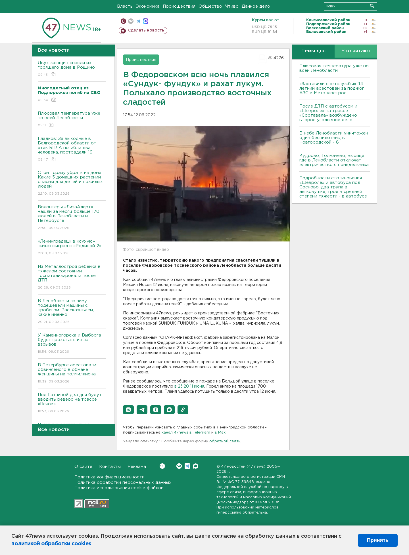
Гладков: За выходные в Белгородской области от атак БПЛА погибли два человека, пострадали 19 (72, 149)
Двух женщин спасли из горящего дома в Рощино (72, 69)
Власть (125, 6)
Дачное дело (256, 6)
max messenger (145, 21)
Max (195, 466)
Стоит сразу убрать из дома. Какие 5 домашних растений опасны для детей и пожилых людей (72, 183)
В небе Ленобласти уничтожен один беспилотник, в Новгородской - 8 (333, 137)
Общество (210, 6)
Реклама (137, 466)
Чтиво (232, 6)
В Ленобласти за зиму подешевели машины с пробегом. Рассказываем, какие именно (72, 311)
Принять (378, 540)
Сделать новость (146, 30)
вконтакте (130, 21)
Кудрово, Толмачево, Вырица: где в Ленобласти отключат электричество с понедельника (334, 160)
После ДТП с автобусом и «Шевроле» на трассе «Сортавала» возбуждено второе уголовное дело (328, 113)
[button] (128, 409)
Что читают (356, 51)
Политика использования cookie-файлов (119, 488)
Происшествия (179, 6)
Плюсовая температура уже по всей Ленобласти (72, 120)
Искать (372, 6)
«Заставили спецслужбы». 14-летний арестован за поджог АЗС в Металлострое (332, 88)
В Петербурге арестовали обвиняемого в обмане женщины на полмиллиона (72, 373)
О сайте (83, 466)
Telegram (187, 466)
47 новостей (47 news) (243, 466)
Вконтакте (162, 466)
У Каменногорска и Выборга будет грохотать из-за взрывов (72, 343)
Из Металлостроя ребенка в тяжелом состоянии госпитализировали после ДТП (72, 277)
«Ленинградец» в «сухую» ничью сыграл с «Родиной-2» (72, 247)
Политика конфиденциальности (109, 477)
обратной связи (225, 441)
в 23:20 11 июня (188, 386)
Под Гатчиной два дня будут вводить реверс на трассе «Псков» (72, 403)
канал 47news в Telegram (186, 432)
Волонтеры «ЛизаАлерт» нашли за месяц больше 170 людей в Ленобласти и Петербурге (72, 217)
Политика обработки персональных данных (123, 482)
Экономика (148, 6)
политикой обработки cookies (51, 544)
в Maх (220, 432)
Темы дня (313, 51)
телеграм (138, 21)
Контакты (110, 466)
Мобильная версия (123, 21)
